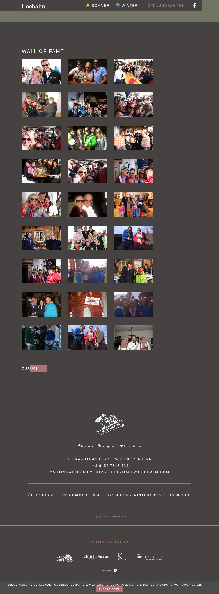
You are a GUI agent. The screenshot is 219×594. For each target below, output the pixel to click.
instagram (106, 446)
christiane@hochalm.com (139, 472)
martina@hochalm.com (77, 472)
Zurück (30, 369)
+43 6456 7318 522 (109, 465)
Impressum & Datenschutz (109, 516)
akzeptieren (109, 589)
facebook (85, 446)
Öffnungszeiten (166, 6)
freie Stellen (130, 446)
